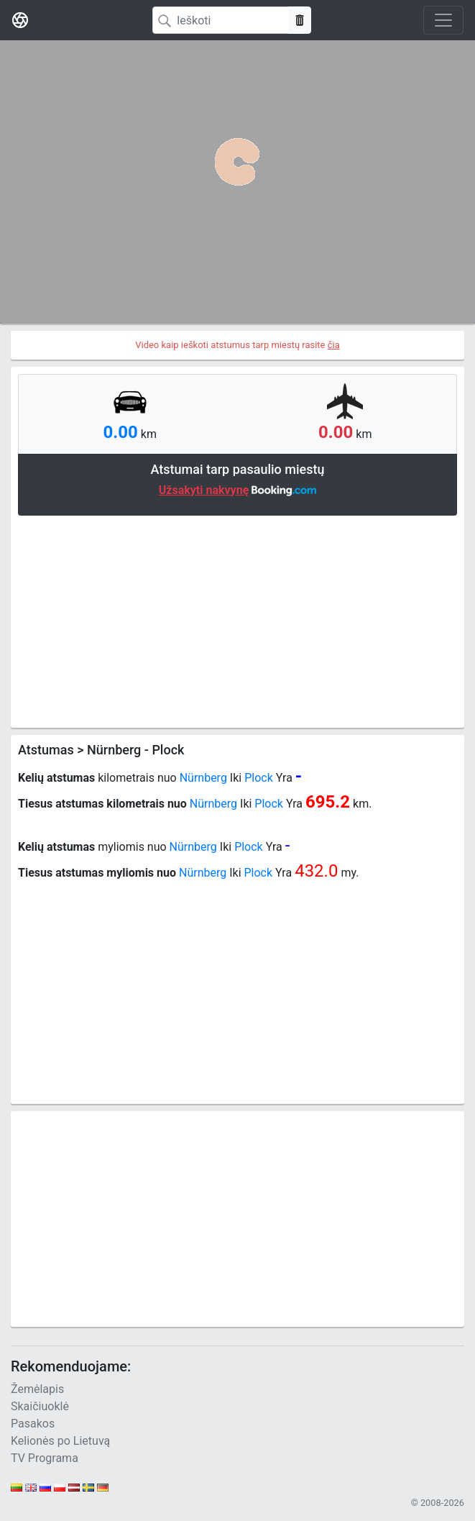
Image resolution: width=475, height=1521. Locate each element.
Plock (258, 778)
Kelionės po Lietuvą (60, 1441)
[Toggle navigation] (443, 20)
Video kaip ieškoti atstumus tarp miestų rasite (237, 344)
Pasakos (33, 1423)
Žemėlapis (37, 1389)
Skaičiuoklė (40, 1406)
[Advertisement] (237, 620)
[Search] (220, 20)
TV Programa (44, 1458)
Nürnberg (203, 778)
